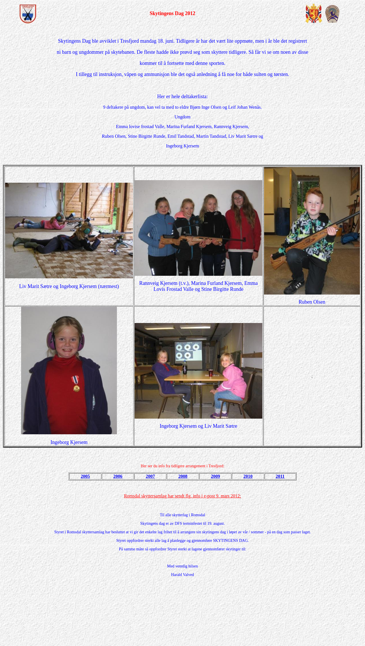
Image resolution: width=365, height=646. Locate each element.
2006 (117, 476)
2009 (215, 476)
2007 (150, 476)
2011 (280, 476)
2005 (85, 476)
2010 (248, 476)
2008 (182, 476)
